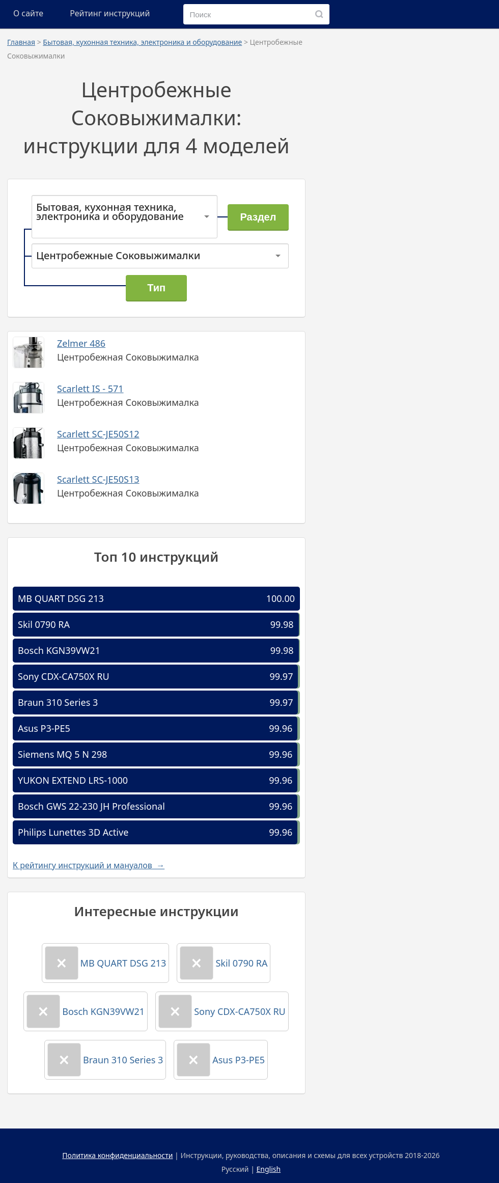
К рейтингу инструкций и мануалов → (88, 865)
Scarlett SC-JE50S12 (98, 434)
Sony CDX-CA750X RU (63, 676)
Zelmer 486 (81, 343)
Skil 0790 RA (44, 624)
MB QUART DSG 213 (61, 598)
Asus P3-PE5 (44, 728)
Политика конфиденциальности (117, 1155)
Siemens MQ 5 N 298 (62, 754)
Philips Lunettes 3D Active (73, 832)
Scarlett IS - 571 (90, 388)
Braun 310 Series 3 (58, 702)
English (269, 1169)
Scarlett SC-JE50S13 (98, 479)
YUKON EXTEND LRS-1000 (73, 780)
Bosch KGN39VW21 (59, 650)
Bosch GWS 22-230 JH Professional (91, 806)
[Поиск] (319, 14)
